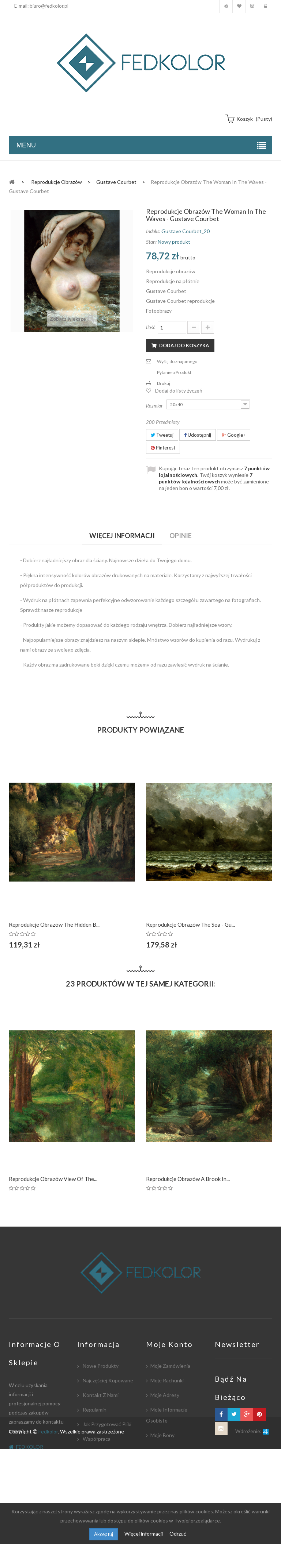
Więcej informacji (144, 1534)
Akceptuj (103, 1534)
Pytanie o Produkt (174, 372)
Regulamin (94, 1409)
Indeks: (153, 231)
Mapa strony (97, 1497)
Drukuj (163, 383)
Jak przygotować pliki (106, 1424)
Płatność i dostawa (105, 1453)
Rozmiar (155, 406)
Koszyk (252, 6)
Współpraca (96, 1439)
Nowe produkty (100, 1366)
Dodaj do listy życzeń (178, 390)
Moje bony (162, 1435)
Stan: (151, 242)
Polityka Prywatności (106, 1482)
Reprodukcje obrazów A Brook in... (188, 1179)
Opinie (180, 536)
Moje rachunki (167, 1380)
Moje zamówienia (170, 1366)
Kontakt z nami (100, 1395)
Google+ (234, 435)
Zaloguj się (265, 6)
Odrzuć (177, 1534)
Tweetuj (162, 435)
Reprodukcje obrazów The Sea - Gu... (190, 924)
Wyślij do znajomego (177, 361)
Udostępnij (197, 435)
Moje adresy (164, 1395)
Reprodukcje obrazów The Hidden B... (54, 924)
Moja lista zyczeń (239, 6)
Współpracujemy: (102, 1468)
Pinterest (163, 448)
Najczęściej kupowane (107, 1380)
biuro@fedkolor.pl (49, 6)
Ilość (150, 327)
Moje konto (226, 6)
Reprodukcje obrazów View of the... (53, 1179)
